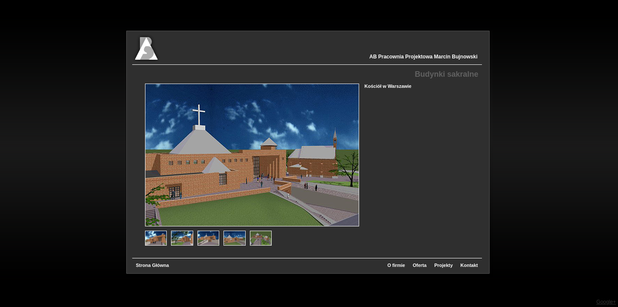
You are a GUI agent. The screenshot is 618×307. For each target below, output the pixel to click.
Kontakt (469, 265)
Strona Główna (152, 265)
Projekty (443, 265)
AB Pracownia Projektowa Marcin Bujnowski (423, 57)
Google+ (606, 302)
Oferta (420, 265)
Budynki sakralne (446, 74)
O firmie (396, 265)
